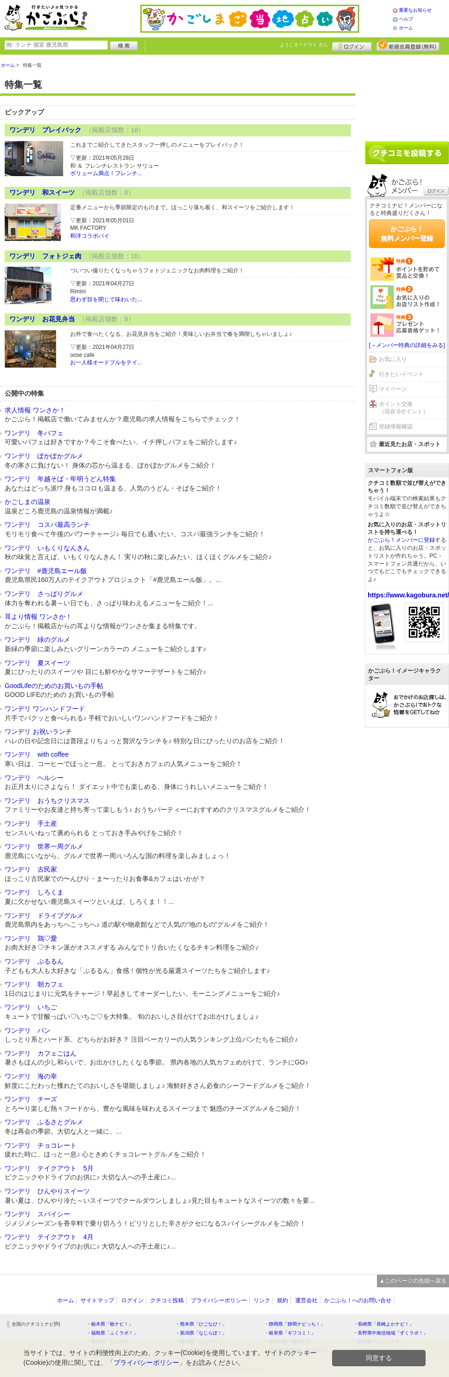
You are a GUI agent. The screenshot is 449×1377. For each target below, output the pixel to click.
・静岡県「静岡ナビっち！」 (294, 1324)
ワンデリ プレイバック (45, 130)
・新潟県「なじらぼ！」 (201, 1332)
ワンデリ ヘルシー (34, 777)
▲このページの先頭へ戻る (413, 1281)
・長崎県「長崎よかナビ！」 (383, 1324)
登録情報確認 (396, 426)
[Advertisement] (407, 94)
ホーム (406, 27)
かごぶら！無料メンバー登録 (407, 233)
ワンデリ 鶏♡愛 (31, 938)
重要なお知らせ (415, 10)
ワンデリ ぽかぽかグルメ (44, 456)
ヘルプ (406, 18)
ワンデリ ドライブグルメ (44, 915)
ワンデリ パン (28, 1030)
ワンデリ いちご (31, 1007)
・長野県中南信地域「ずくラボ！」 (390, 1332)
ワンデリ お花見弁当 (42, 319)
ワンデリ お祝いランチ (38, 731)
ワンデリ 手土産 (31, 823)
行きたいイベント (401, 374)
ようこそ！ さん (304, 44)
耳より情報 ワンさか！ (38, 616)
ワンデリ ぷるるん (34, 961)
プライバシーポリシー (219, 1300)
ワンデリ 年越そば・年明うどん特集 (60, 479)
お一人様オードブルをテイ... (106, 362)
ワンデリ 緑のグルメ (37, 639)
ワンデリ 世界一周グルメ (44, 846)
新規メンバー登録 (408, 45)
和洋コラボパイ (89, 236)
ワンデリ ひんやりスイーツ (47, 1191)
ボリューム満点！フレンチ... (106, 173)
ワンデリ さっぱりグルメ (44, 593)
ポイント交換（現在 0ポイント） (403, 408)
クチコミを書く (407, 152)
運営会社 (306, 1300)
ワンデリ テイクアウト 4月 (49, 1237)
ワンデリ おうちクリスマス (47, 800)
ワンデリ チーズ (31, 1099)
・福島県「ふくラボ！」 (112, 1332)
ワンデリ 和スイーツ (42, 192)
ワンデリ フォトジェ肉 (45, 256)
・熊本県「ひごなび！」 (201, 1324)
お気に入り (393, 359)
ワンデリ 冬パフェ (34, 433)
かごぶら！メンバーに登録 (401, 540)
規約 (282, 1300)
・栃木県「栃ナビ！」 (110, 1324)
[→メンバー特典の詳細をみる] (407, 345)
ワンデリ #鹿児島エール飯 (46, 571)
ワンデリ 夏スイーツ (37, 663)
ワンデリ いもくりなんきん (47, 548)
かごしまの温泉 (28, 501)
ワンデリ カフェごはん (41, 1053)
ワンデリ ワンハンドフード (45, 708)
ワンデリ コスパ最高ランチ (47, 524)
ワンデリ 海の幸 (31, 1076)
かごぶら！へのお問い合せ (357, 1300)
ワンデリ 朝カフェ (34, 984)
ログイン (352, 45)
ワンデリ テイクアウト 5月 (49, 1168)
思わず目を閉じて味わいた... (106, 299)
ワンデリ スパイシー (37, 1214)
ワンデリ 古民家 (31, 869)
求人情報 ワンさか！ (35, 410)
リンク (261, 1300)
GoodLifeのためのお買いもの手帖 (54, 685)
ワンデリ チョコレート (41, 1145)
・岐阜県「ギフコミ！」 (290, 1332)
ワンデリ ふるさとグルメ (44, 1122)
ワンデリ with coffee (37, 754)
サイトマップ (97, 1300)
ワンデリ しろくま (34, 892)
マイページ (393, 389)
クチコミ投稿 (167, 1300)
